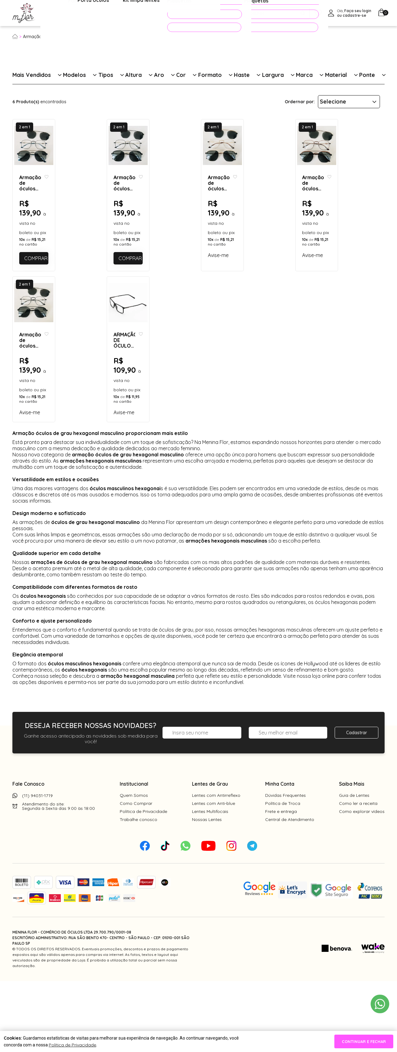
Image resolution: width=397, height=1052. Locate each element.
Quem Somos (134, 866)
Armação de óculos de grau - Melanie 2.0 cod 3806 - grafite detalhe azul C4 (53, 243)
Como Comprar (136, 874)
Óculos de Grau (64, 13)
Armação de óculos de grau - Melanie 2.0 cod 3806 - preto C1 (53, 436)
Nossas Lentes (207, 890)
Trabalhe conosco (138, 890)
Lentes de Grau (210, 855)
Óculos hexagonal (171, 36)
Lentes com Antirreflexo (216, 866)
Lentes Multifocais (210, 882)
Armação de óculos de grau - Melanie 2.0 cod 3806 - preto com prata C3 (147, 243)
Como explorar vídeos (362, 882)
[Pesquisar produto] (303, 13)
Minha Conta (279, 855)
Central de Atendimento (289, 890)
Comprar (61, 295)
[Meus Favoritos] (318, 13)
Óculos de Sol (109, 13)
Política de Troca (282, 874)
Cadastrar (356, 803)
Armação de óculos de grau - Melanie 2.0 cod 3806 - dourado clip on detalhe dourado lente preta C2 (241, 243)
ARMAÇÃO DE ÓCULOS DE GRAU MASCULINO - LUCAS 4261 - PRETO (143, 436)
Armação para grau (43, 36)
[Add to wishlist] (94, 237)
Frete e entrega (281, 882)
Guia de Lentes (354, 866)
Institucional (134, 855)
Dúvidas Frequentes (285, 866)
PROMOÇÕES (195, 14)
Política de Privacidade (143, 882)
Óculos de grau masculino (121, 36)
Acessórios (150, 13)
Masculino (79, 36)
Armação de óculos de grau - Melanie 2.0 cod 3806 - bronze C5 (336, 243)
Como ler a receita (358, 874)
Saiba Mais (351, 855)
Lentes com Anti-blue (213, 874)
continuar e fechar (364, 1041)
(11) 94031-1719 (37, 866)
